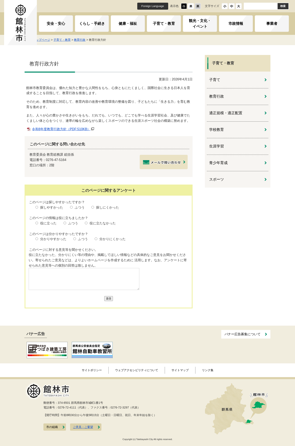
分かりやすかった (53, 239)
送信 (108, 298)
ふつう (80, 207)
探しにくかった (107, 207)
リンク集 (207, 370)
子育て (214, 80)
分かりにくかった (112, 239)
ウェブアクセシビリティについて (136, 370)
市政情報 (235, 24)
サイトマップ (180, 370)
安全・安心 (56, 24)
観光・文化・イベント (200, 24)
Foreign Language (152, 6)
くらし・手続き (92, 24)
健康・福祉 (128, 24)
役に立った (48, 223)
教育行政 (86, 39)
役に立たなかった (103, 223)
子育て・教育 (164, 24)
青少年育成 (218, 163)
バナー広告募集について (243, 334)
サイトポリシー (92, 370)
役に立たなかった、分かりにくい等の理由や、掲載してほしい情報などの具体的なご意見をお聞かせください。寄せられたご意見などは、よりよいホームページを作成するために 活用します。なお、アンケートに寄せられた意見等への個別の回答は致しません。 (108, 260)
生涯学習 (216, 146)
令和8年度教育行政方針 (61, 129)
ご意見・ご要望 (83, 427)
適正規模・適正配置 (225, 113)
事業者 (271, 24)
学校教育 (216, 130)
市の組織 (52, 427)
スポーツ (216, 179)
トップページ (48, 39)
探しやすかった (51, 207)
